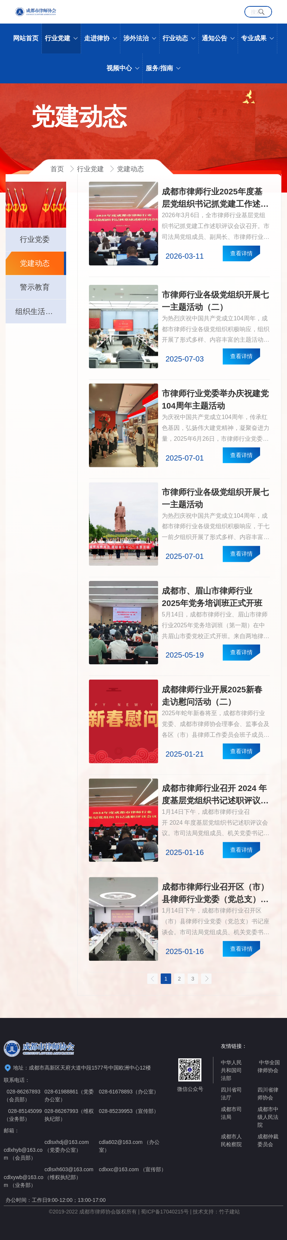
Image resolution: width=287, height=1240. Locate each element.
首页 (58, 169)
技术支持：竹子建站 (216, 1212)
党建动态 (130, 169)
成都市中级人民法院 (267, 1117)
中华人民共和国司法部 (231, 1070)
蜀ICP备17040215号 (165, 1212)
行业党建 (91, 169)
